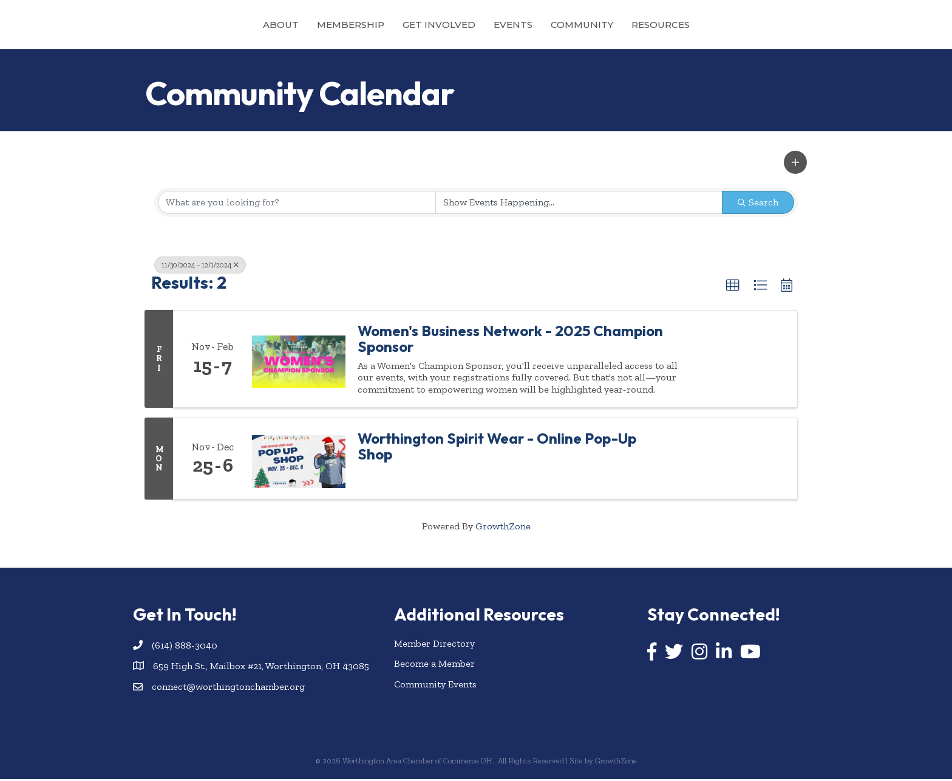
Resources (715, 24)
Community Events (435, 686)
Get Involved (384, 24)
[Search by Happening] (579, 204)
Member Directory (434, 646)
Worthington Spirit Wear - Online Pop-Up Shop (497, 448)
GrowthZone (503, 528)
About (226, 24)
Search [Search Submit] (758, 204)
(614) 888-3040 (184, 647)
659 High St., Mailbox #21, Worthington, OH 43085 (261, 667)
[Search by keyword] (297, 204)
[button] (795, 164)
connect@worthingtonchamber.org (228, 688)
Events (567, 24)
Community (636, 24)
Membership (296, 24)
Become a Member (434, 666)
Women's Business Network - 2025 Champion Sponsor (510, 341)
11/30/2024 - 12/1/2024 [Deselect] (200, 267)
